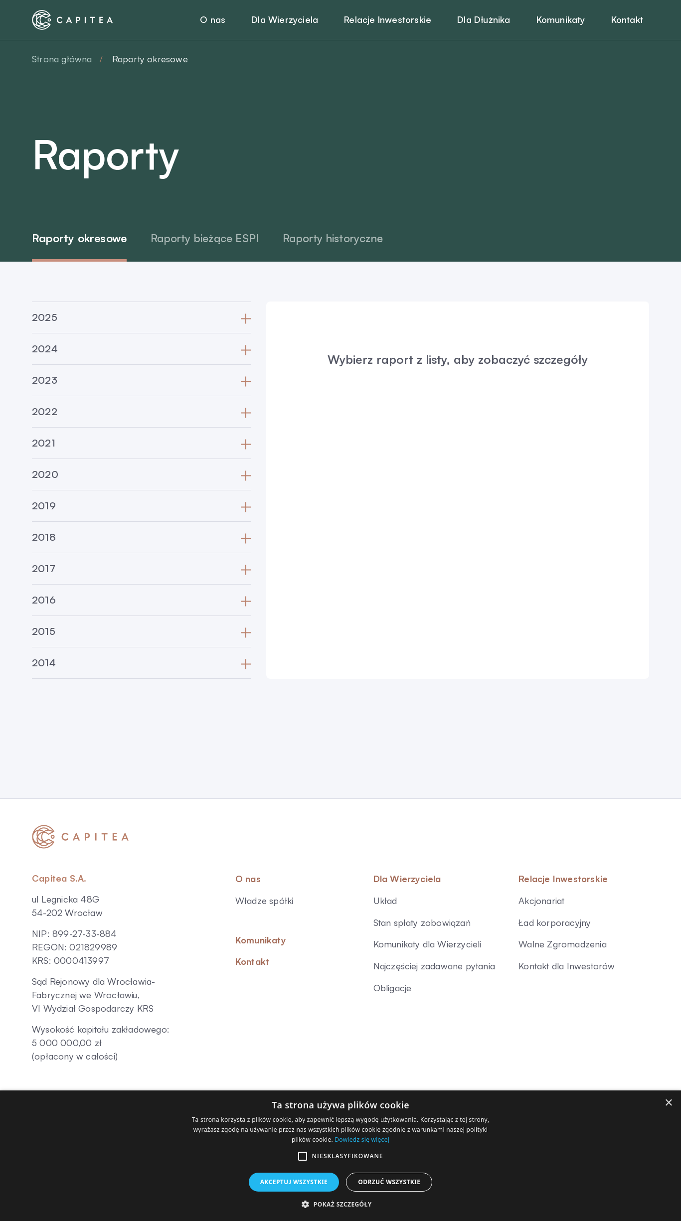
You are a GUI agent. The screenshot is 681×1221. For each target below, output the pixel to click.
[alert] (340, 1155)
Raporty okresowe (79, 238)
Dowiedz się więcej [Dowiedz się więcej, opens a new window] (362, 1139)
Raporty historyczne (333, 238)
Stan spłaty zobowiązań (422, 922)
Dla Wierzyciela (407, 878)
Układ (385, 900)
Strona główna (62, 58)
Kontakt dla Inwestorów (566, 965)
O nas (248, 878)
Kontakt (252, 961)
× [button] (668, 1103)
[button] (303, 1156)
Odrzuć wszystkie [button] (389, 1182)
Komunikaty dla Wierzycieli (427, 943)
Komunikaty (260, 939)
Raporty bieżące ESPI (205, 238)
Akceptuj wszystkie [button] (294, 1182)
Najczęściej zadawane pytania (434, 965)
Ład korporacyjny (554, 922)
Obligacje (392, 987)
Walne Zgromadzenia (562, 943)
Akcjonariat (541, 900)
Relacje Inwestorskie (563, 878)
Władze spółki (264, 900)
